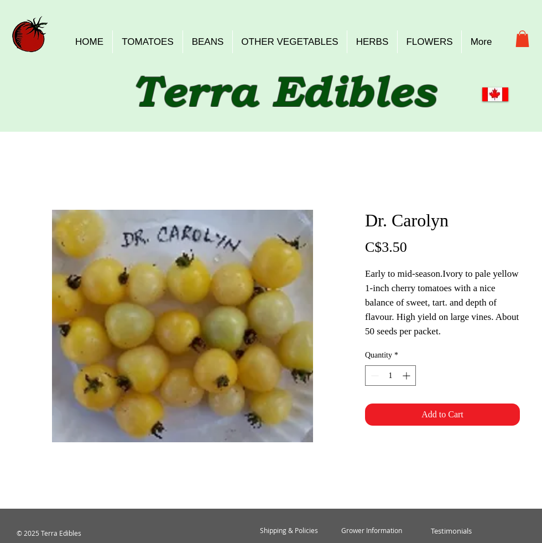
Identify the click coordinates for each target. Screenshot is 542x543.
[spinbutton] (390, 375)
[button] (522, 38)
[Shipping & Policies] (288, 531)
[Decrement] (374, 375)
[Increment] (407, 375)
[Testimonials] (451, 531)
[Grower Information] (371, 531)
